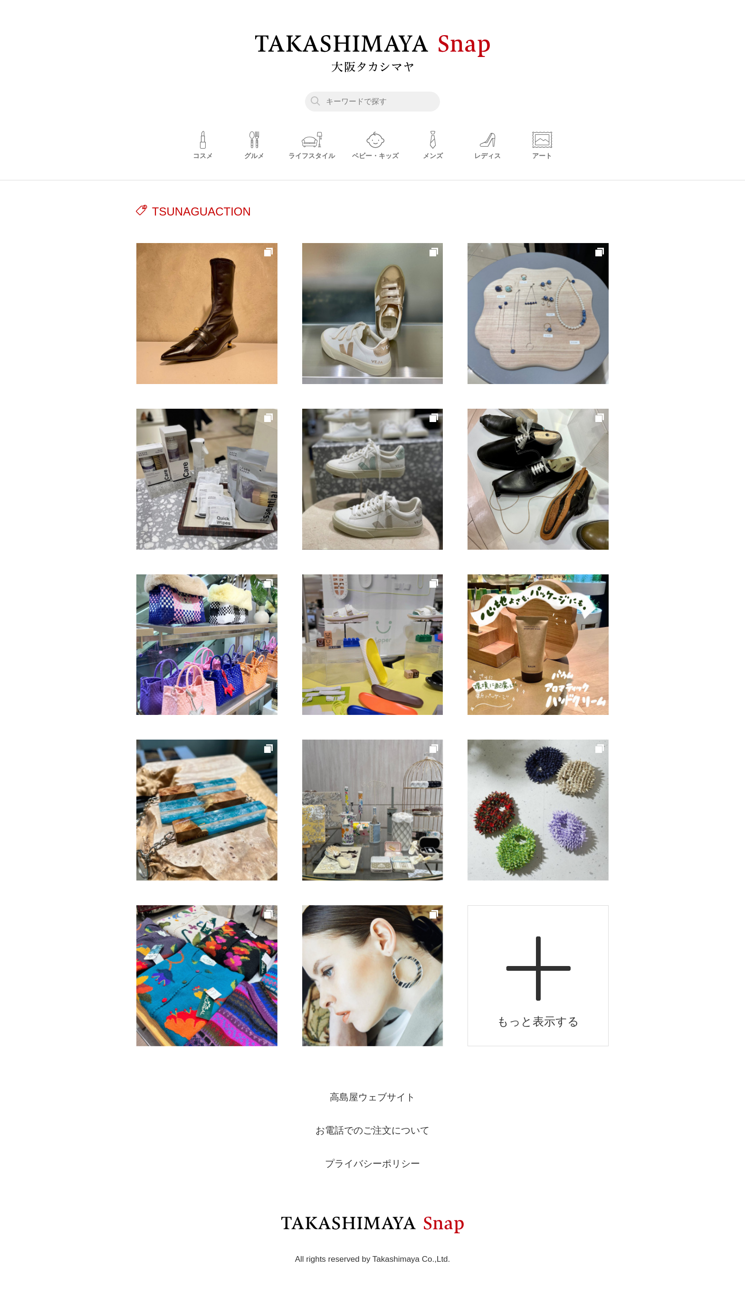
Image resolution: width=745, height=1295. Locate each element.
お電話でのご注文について (372, 1130)
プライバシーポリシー (372, 1163)
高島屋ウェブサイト (372, 1097)
